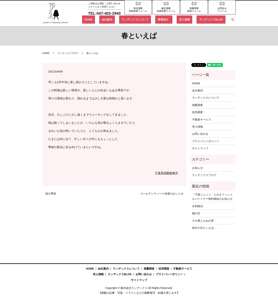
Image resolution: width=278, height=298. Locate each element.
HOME (112, 19)
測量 (166, 173)
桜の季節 (50, 193)
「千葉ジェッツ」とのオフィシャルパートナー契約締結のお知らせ (212, 196)
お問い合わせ (200, 133)
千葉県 (159, 173)
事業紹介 (172, 19)
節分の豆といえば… (204, 227)
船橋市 (173, 173)
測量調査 (197, 105)
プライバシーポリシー (205, 141)
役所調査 (197, 112)
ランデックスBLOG (213, 19)
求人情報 (191, 19)
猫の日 (196, 213)
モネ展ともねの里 (203, 220)
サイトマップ (200, 148)
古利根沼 (197, 206)
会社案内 (126, 19)
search (233, 19)
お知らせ (197, 167)
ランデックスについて (149, 19)
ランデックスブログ (68, 53)
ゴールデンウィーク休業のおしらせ (161, 193)
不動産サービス (201, 119)
